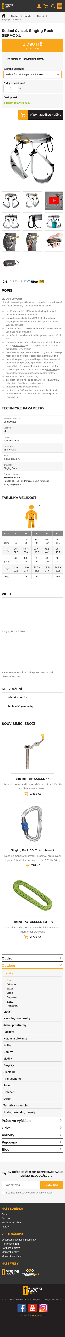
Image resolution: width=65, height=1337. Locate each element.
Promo (7, 1102)
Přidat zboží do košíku (45, 114)
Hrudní (10, 1005)
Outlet (7, 975)
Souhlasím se (29, 1209)
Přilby (7, 1062)
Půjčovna (9, 1159)
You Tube (32, 1325)
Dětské (10, 1010)
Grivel (7, 1145)
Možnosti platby (10, 1269)
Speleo (10, 1018)
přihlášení (16, 58)
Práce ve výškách (16, 1138)
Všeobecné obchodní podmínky (19, 1256)
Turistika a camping (16, 1122)
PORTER (51, 369)
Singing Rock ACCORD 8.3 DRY (32, 939)
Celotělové (11, 1001)
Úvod (3, 16)
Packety (8, 1048)
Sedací (40, 16)
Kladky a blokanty (15, 1055)
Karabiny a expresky (17, 1035)
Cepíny (8, 1068)
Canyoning (11, 1014)
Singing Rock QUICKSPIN (33, 795)
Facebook (22, 1325)
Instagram (43, 1325)
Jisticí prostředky (15, 1042)
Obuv (7, 1115)
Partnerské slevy (11, 1265)
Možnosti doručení (11, 1273)
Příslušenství (13, 1023)
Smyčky (8, 1082)
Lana (6, 1028)
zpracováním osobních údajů (37, 1209)
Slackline (9, 1089)
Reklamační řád (10, 1260)
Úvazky (27, 16)
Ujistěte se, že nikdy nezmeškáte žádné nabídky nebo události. (35, 1191)
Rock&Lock (19, 345)
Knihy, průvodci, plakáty (19, 1129)
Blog (5, 1166)
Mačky (7, 1075)
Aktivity (8, 1152)
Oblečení (9, 1109)
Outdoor (15, 16)
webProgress (38, 1333)
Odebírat (52, 1202)
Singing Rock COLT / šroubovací (32, 867)
